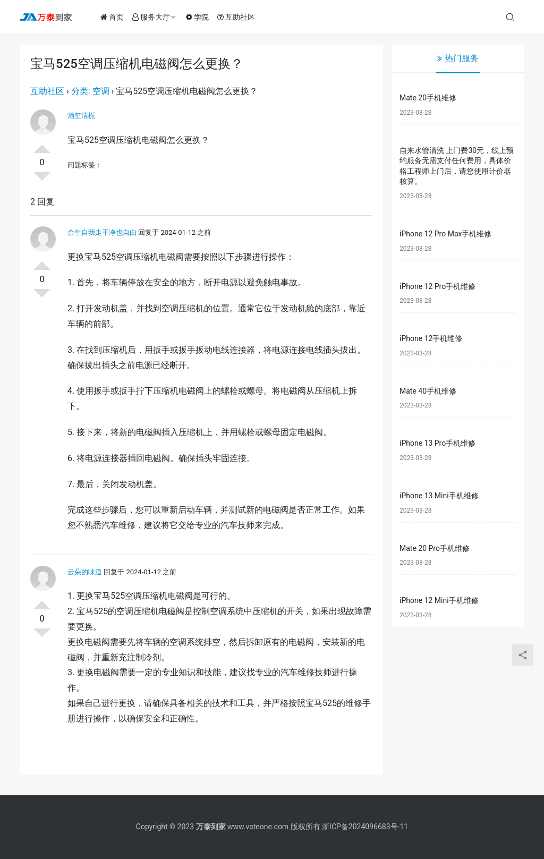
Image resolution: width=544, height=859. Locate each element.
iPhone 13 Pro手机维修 (437, 443)
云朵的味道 (84, 572)
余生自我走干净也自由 (102, 232)
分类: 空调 (90, 91)
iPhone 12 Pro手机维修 (437, 286)
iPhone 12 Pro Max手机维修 (445, 233)
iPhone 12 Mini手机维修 (439, 600)
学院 (199, 17)
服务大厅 (153, 17)
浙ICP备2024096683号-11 (365, 826)
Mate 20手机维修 (428, 97)
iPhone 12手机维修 (431, 338)
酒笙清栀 (81, 116)
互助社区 (238, 17)
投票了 (41, 144)
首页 (114, 17)
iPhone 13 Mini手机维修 (439, 495)
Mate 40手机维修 (428, 391)
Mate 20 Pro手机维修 (435, 548)
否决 (41, 180)
